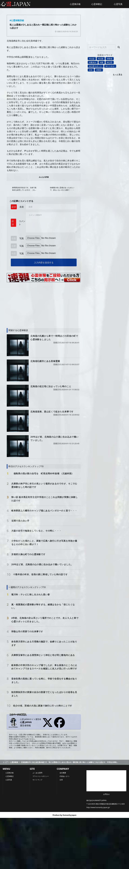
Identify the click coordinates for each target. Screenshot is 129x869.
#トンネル (110, 66)
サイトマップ (37, 780)
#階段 (98, 70)
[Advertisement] (36, 304)
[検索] (118, 47)
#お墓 (100, 58)
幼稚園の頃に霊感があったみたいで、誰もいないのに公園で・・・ (62, 188)
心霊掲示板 (75, 4)
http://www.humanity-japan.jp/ (98, 807)
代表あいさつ (64, 776)
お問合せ (106, 794)
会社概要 (63, 773)
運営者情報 (25, 725)
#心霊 (109, 62)
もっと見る (117, 74)
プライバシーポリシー (41, 776)
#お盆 (91, 58)
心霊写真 (9, 780)
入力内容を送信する (43, 262)
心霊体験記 (96, 4)
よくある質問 (37, 773)
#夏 (101, 62)
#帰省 (109, 58)
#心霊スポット (95, 66)
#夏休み (92, 62)
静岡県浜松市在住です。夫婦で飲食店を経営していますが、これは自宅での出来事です (24, 188)
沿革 (61, 780)
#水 (90, 70)
